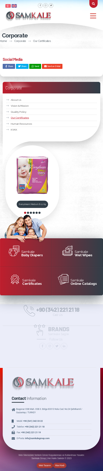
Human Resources (21, 123)
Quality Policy (18, 111)
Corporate (8, 40)
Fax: (29, 432)
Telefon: (31, 426)
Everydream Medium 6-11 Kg (32, 204)
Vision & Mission (20, 105)
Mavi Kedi (59, 465)
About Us (16, 99)
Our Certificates (30, 40)
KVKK (14, 129)
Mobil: (30, 421)
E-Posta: (33, 438)
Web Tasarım (45, 465)
